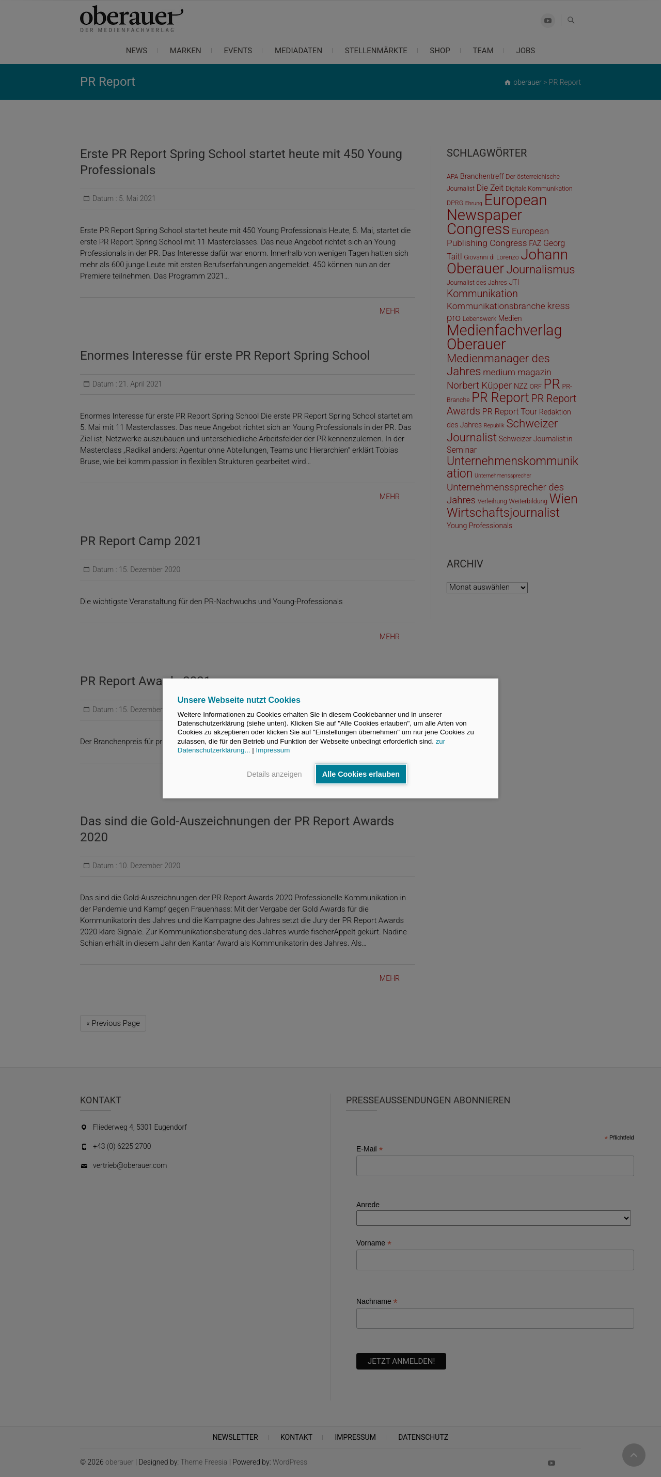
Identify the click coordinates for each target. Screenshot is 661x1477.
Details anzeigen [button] (274, 774)
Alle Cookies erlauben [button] (361, 774)
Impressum (273, 750)
